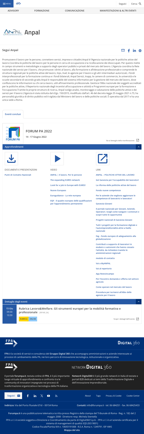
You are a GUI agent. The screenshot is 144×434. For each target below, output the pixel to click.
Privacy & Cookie (114, 395)
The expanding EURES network (65, 180)
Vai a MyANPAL (103, 263)
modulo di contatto (105, 258)
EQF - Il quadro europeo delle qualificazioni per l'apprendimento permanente (71, 202)
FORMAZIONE (41, 10)
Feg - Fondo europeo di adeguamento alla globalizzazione (116, 237)
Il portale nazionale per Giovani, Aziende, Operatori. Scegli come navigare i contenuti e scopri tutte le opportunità (117, 211)
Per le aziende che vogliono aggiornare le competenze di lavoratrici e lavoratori (115, 197)
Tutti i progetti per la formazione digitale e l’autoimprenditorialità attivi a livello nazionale (116, 228)
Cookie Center (133, 395)
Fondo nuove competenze (108, 190)
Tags (98, 395)
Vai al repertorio (104, 268)
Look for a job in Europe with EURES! (68, 185)
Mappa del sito (72, 430)
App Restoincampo (105, 273)
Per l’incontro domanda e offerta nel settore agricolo (117, 280)
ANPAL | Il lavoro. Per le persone (66, 174)
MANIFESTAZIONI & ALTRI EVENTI (118, 10)
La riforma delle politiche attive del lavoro (116, 185)
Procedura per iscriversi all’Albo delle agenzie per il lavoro (113, 293)
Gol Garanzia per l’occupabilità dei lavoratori (117, 180)
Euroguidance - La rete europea (65, 195)
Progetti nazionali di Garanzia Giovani (114, 220)
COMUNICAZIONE (74, 10)
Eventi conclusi (13, 114)
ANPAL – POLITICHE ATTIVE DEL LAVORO (115, 174)
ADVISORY (13, 10)
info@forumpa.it (95, 405)
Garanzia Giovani (104, 203)
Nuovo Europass (58, 190)
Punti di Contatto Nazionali (18, 174)
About (88, 395)
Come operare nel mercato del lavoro (114, 287)
